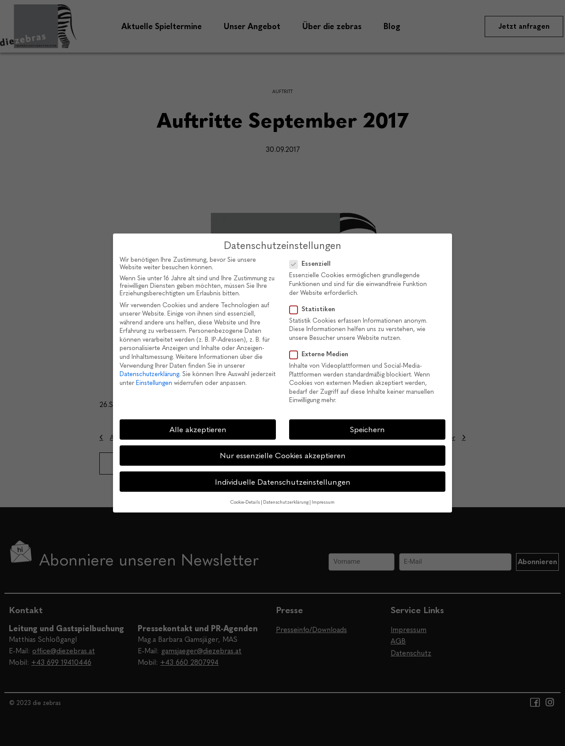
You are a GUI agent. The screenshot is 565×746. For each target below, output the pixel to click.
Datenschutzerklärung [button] (286, 502)
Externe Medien (321, 354)
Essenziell (312, 264)
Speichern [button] (367, 429)
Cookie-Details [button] (245, 502)
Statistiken (315, 309)
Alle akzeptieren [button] (198, 429)
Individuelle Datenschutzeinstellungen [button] (282, 481)
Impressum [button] (323, 502)
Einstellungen (154, 383)
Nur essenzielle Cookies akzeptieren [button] (283, 455)
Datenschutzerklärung (149, 374)
